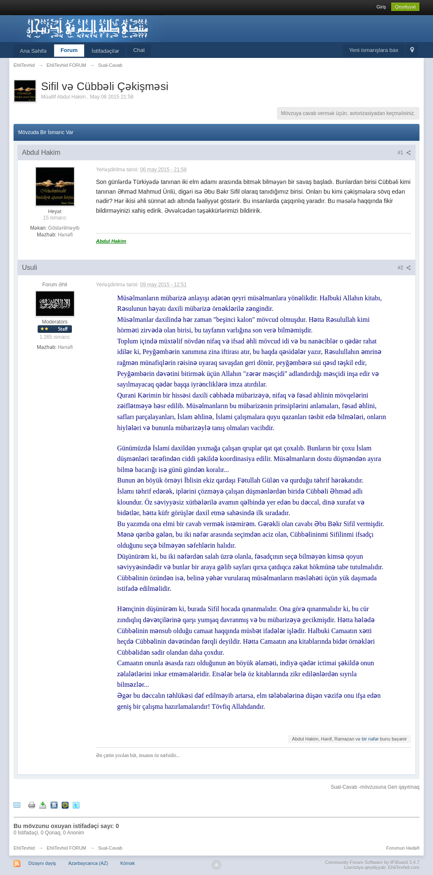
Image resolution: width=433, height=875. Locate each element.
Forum (68, 50)
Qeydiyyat (405, 6)
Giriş (381, 6)
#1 (404, 153)
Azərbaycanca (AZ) (88, 863)
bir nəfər (370, 738)
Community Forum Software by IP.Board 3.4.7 (372, 862)
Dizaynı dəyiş (42, 863)
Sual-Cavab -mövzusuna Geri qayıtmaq (375, 787)
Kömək (128, 863)
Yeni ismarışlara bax (373, 50)
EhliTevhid (24, 847)
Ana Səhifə (33, 51)
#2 (404, 268)
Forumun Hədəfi (402, 847)
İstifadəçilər (105, 51)
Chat (139, 50)
